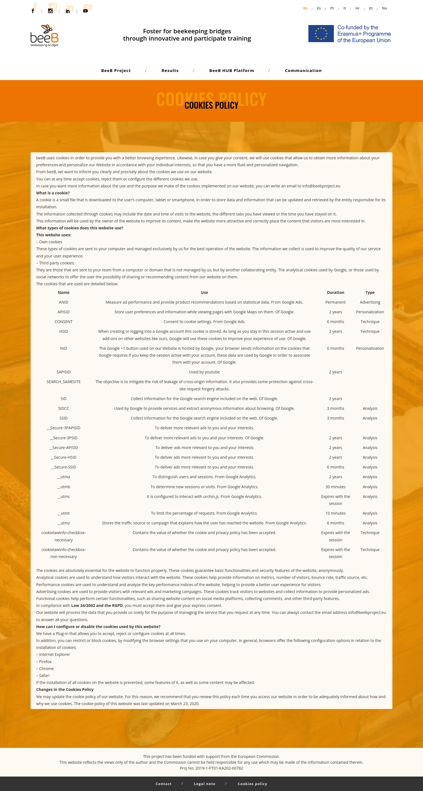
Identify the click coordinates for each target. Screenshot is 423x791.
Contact (164, 783)
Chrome (46, 668)
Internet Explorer (54, 654)
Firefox (45, 661)
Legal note (204, 783)
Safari (44, 675)
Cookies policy (252, 783)
